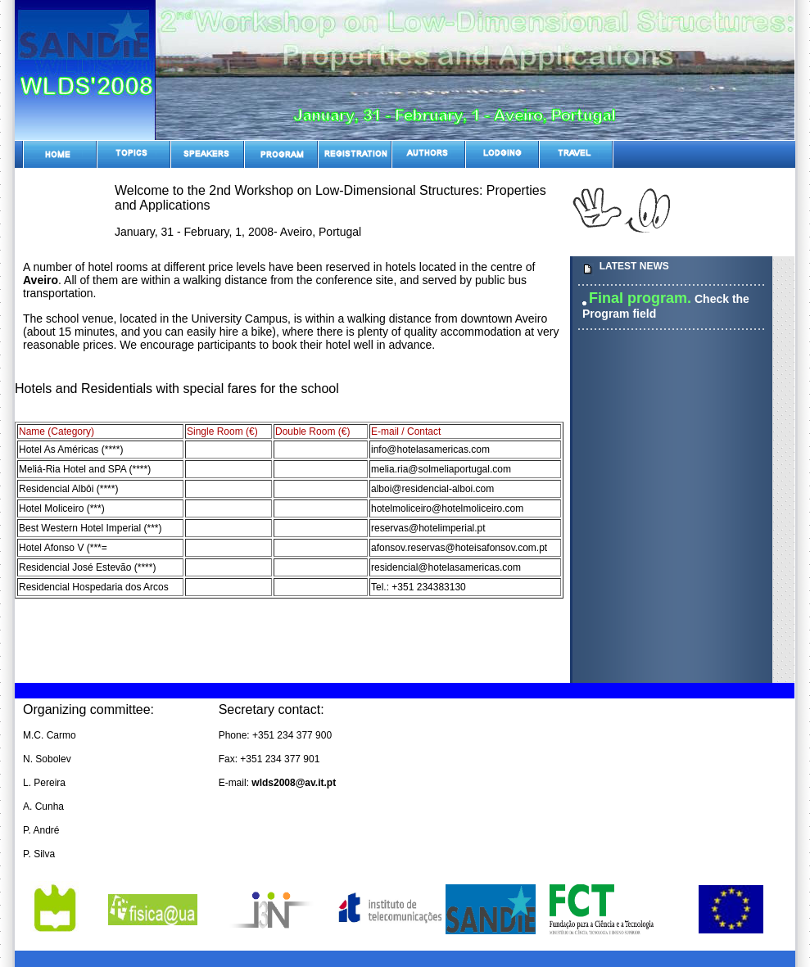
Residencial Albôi (56, 489)
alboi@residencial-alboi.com (432, 489)
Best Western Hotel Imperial (80, 528)
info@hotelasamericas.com (430, 449)
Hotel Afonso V (51, 548)
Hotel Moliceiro (51, 508)
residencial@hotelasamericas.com (446, 567)
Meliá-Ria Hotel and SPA (72, 469)
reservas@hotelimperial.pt (428, 528)
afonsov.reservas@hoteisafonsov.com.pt (459, 548)
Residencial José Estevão (75, 567)
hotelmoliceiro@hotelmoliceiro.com (447, 508)
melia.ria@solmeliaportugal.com (441, 469)
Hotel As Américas (58, 449)
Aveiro (40, 280)
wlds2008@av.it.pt (293, 783)
